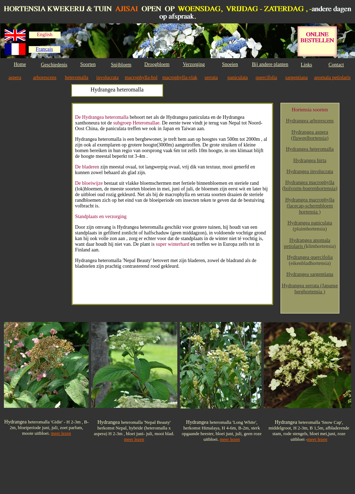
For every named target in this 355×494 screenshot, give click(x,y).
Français (44, 49)
